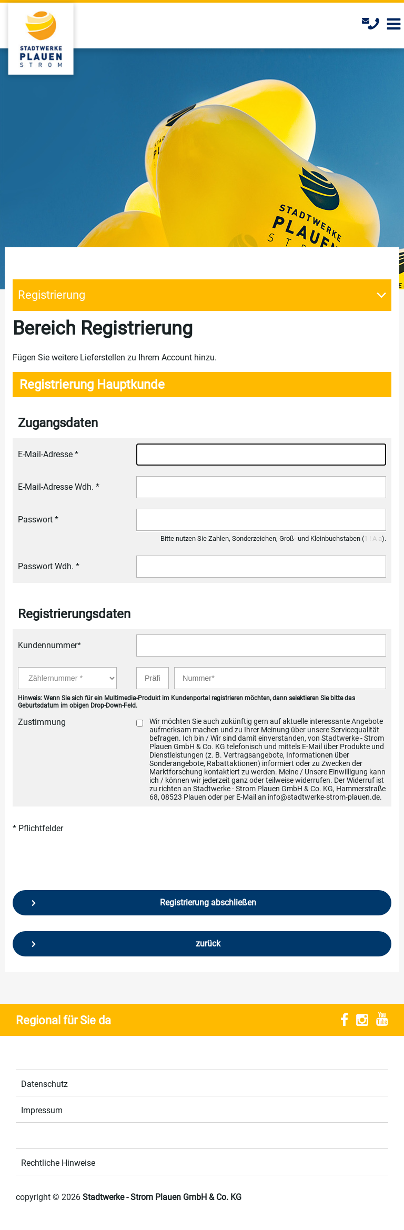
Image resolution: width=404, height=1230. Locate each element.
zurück (208, 944)
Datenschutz (44, 1084)
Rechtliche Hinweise (58, 1163)
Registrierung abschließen (208, 903)
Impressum (42, 1110)
